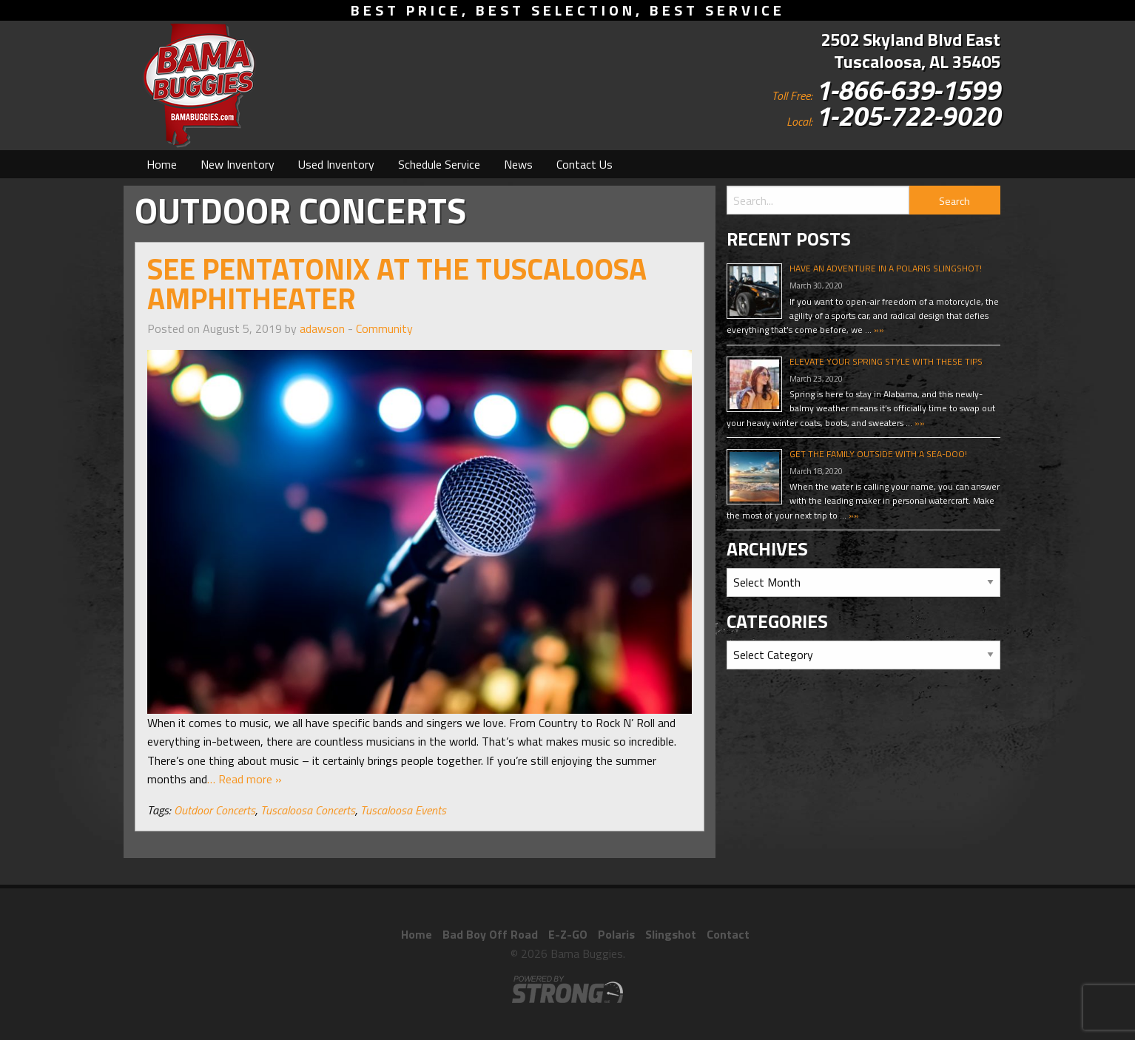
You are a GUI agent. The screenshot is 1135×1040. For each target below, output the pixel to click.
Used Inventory (336, 164)
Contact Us (584, 164)
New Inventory (238, 164)
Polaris (616, 934)
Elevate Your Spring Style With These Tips (886, 361)
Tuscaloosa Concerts (307, 810)
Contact (728, 934)
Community (384, 328)
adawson (322, 328)
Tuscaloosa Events (403, 810)
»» (878, 330)
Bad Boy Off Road (490, 934)
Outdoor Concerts (214, 810)
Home (161, 164)
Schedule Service (439, 164)
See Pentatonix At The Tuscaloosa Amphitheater (397, 283)
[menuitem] (162, 164)
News (518, 164)
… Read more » (244, 779)
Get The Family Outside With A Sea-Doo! (878, 454)
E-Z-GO (567, 934)
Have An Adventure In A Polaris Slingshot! (885, 268)
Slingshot (670, 934)
